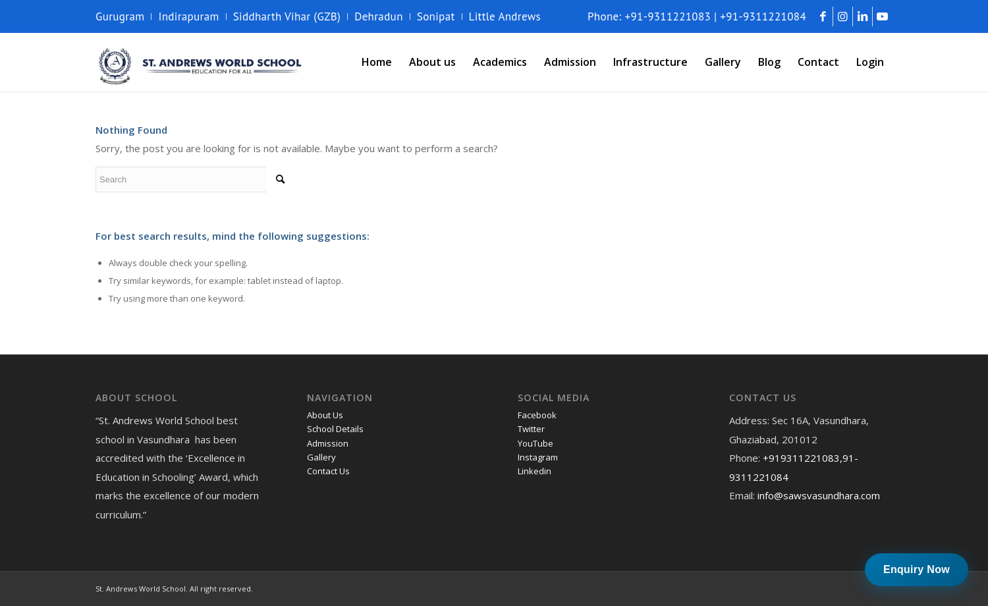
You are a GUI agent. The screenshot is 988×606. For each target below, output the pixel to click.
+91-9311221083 (668, 16)
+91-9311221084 (763, 16)
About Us (325, 415)
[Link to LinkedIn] (862, 16)
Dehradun (378, 16)
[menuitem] (123, 16)
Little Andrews (505, 16)
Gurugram (120, 16)
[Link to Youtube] (882, 16)
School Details (335, 429)
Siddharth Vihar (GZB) (287, 16)
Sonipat (436, 16)
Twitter (531, 429)
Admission (327, 443)
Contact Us (328, 471)
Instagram (538, 457)
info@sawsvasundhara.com (818, 495)
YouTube (535, 443)
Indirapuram (188, 16)
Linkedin (534, 471)
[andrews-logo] (201, 62)
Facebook (537, 415)
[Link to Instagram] (842, 16)
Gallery (321, 457)
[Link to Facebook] (823, 16)
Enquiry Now (916, 569)
